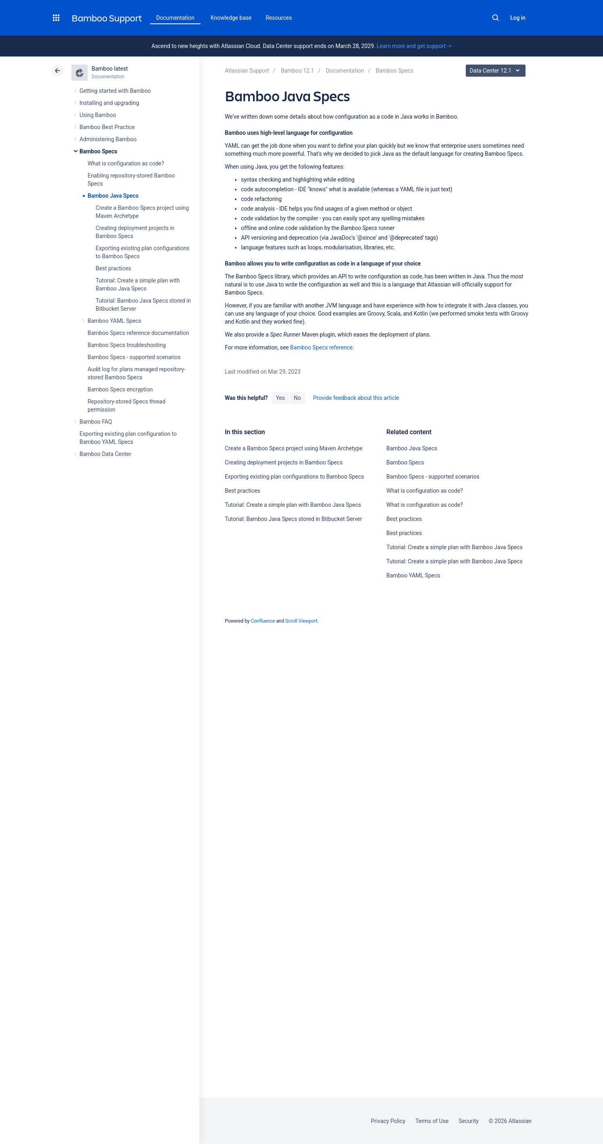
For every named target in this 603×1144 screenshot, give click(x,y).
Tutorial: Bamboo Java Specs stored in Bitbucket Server (293, 519)
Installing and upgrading (109, 103)
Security (469, 1121)
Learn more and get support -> (414, 46)
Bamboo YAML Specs (114, 321)
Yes (280, 398)
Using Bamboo (98, 115)
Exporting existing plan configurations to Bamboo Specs (294, 476)
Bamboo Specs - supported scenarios (134, 357)
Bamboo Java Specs (113, 195)
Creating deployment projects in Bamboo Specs (284, 462)
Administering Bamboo (108, 139)
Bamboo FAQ (96, 421)
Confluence (263, 621)
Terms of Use (431, 1121)
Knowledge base (231, 18)
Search (495, 17)
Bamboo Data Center (105, 454)
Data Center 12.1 (496, 71)
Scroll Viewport (301, 621)
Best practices (113, 268)
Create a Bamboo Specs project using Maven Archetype (293, 448)
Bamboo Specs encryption (120, 389)
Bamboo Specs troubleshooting (127, 345)
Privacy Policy (388, 1121)
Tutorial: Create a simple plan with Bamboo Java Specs (293, 505)
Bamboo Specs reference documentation (138, 333)
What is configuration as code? (126, 163)
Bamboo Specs (98, 151)
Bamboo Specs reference (321, 347)
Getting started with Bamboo (115, 91)
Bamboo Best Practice (107, 127)
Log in (518, 18)
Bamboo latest (110, 68)
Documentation (175, 18)
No (297, 398)
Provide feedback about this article (356, 398)
